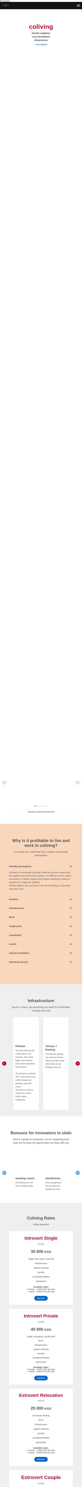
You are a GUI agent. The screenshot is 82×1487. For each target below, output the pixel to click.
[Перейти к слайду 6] (44, 806)
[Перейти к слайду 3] (39, 806)
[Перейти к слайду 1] (35, 806)
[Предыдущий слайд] (4, 782)
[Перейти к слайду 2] (37, 806)
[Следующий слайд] (78, 782)
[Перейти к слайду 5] (42, 806)
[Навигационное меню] (78, 6)
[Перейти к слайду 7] (46, 806)
